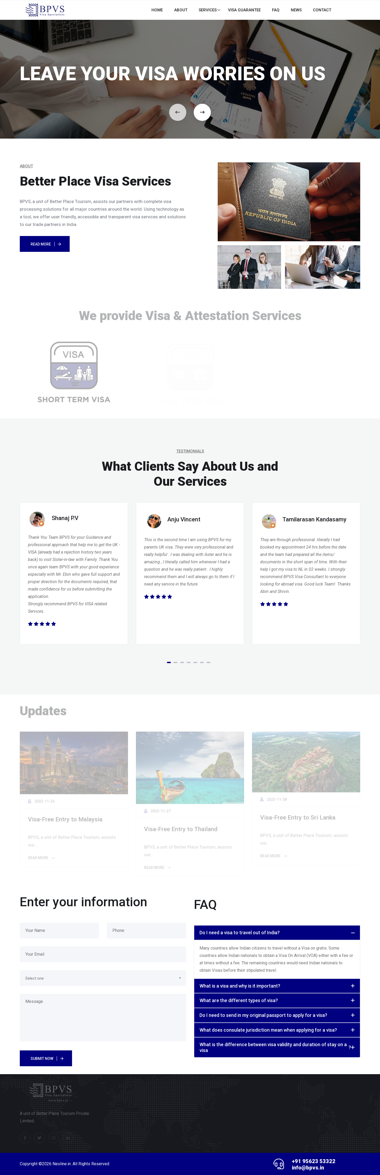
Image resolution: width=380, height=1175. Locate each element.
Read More (41, 244)
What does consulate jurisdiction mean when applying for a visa (268, 1030)
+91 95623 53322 (313, 1161)
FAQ (275, 10)
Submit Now (42, 1058)
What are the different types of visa (239, 1000)
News (296, 10)
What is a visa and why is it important (240, 986)
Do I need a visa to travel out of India (240, 933)
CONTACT (322, 10)
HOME (157, 10)
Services (208, 10)
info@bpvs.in (308, 1167)
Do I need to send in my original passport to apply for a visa (263, 1015)
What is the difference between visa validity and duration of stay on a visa (275, 1047)
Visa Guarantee (244, 10)
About (180, 10)
